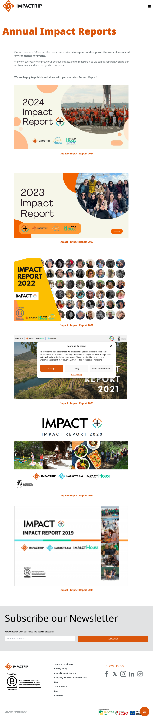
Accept (51, 368)
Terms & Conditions (63, 664)
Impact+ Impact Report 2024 (76, 153)
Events (57, 691)
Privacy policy (60, 669)
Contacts (58, 696)
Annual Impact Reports (65, 673)
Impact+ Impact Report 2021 (76, 403)
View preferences (101, 368)
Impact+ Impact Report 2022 (76, 325)
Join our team (60, 687)
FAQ (56, 682)
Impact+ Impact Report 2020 (76, 495)
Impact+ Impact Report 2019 (76, 590)
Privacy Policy (76, 374)
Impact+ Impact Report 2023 (76, 241)
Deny (76, 368)
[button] (111, 345)
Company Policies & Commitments (70, 678)
